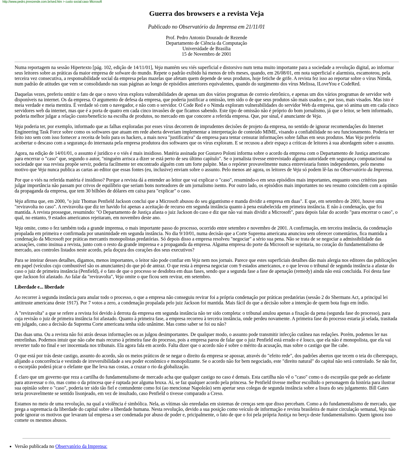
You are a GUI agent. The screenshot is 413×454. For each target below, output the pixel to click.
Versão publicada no (35, 446)
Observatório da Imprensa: (81, 446)
